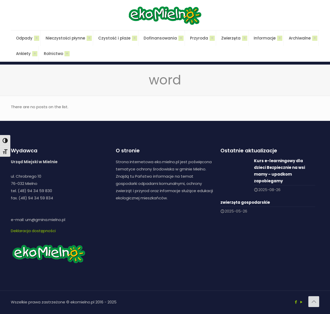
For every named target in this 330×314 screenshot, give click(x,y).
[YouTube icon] (301, 302)
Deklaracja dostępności (33, 230)
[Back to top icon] (313, 301)
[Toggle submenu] (36, 38)
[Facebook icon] (296, 302)
